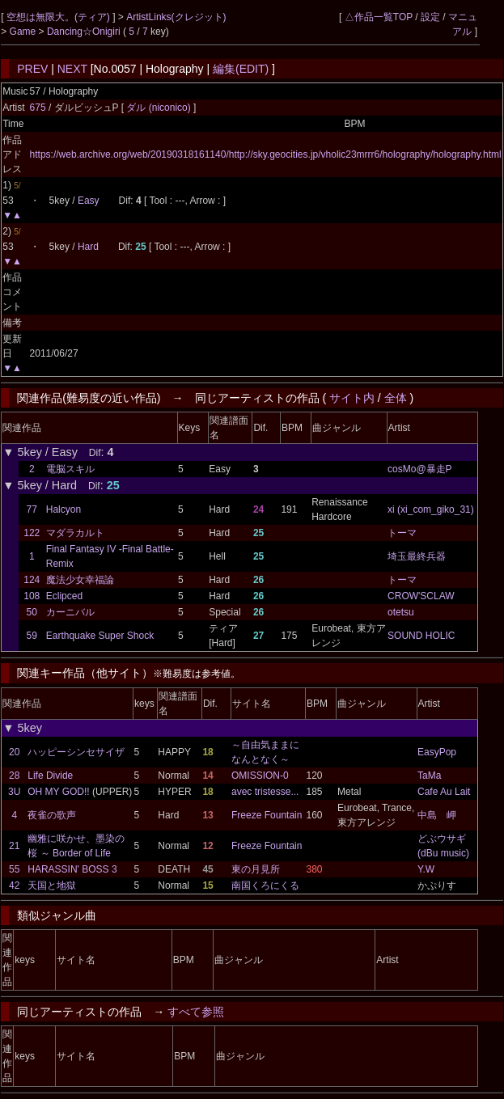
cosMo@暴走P (420, 469)
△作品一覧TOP (379, 17)
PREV (32, 68)
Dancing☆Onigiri (85, 31)
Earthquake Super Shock (100, 635)
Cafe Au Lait (443, 791)
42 (14, 885)
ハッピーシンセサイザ (76, 752)
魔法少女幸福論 (80, 579)
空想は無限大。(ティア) (59, 17)
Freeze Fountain (266, 815)
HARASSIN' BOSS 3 (72, 869)
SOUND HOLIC (421, 635)
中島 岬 (436, 815)
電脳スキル (70, 469)
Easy (89, 200)
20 (14, 752)
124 (31, 579)
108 (31, 596)
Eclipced (64, 596)
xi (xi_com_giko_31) (431, 509)
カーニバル (70, 612)
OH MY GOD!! (58, 791)
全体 (395, 397)
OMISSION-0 (260, 775)
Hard (88, 246)
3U (14, 791)
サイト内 (352, 397)
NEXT (72, 68)
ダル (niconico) (159, 107)
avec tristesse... (265, 791)
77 (32, 509)
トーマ (402, 533)
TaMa (429, 775)
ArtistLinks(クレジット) (176, 17)
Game (24, 31)
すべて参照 (195, 1011)
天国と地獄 (52, 885)
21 (14, 846)
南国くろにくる (265, 885)
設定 (430, 17)
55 (14, 869)
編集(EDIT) (241, 68)
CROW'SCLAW (421, 596)
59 (32, 635)
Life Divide (50, 775)
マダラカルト (75, 533)
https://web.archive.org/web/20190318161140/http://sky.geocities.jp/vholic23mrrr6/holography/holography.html (266, 154)
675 (38, 107)
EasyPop (436, 752)
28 (14, 775)
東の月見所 (255, 869)
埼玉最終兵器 (417, 556)
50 (32, 612)
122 (31, 533)
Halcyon (63, 509)
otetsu (401, 612)
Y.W (425, 869)
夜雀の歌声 (52, 815)
